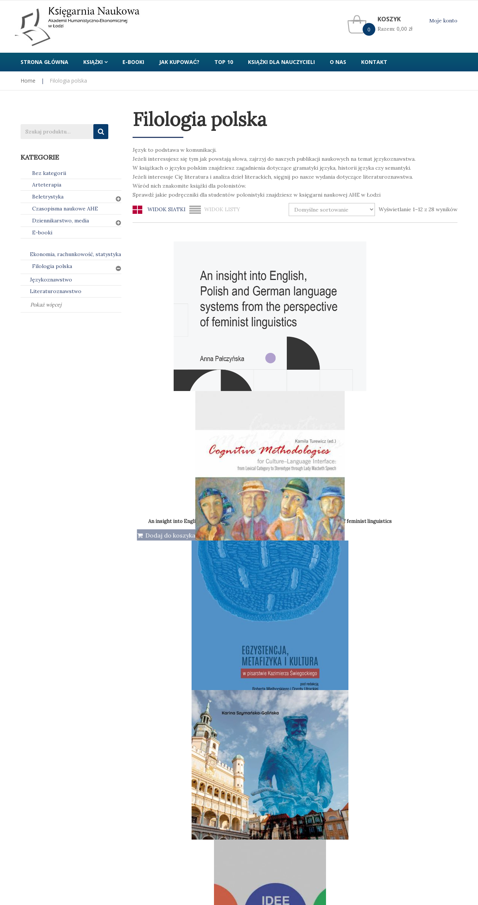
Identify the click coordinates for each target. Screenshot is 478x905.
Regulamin (257, 743)
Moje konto (443, 21)
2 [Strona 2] (287, 698)
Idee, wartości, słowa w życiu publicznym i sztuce (357, 470)
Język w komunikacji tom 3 (421, 471)
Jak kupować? (38, 743)
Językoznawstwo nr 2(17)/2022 (421, 621)
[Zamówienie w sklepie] (332, 209)
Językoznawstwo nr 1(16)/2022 (169, 621)
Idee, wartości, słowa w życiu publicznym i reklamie (275, 468)
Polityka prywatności (158, 743)
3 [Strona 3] (303, 698)
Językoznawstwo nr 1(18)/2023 (253, 620)
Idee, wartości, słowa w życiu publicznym (179, 471)
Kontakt (367, 743)
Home (28, 80)
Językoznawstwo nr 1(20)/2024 (337, 620)
